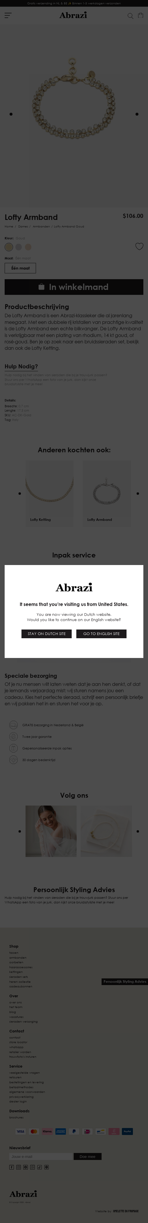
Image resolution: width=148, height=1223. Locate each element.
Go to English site (101, 633)
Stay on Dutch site (47, 633)
